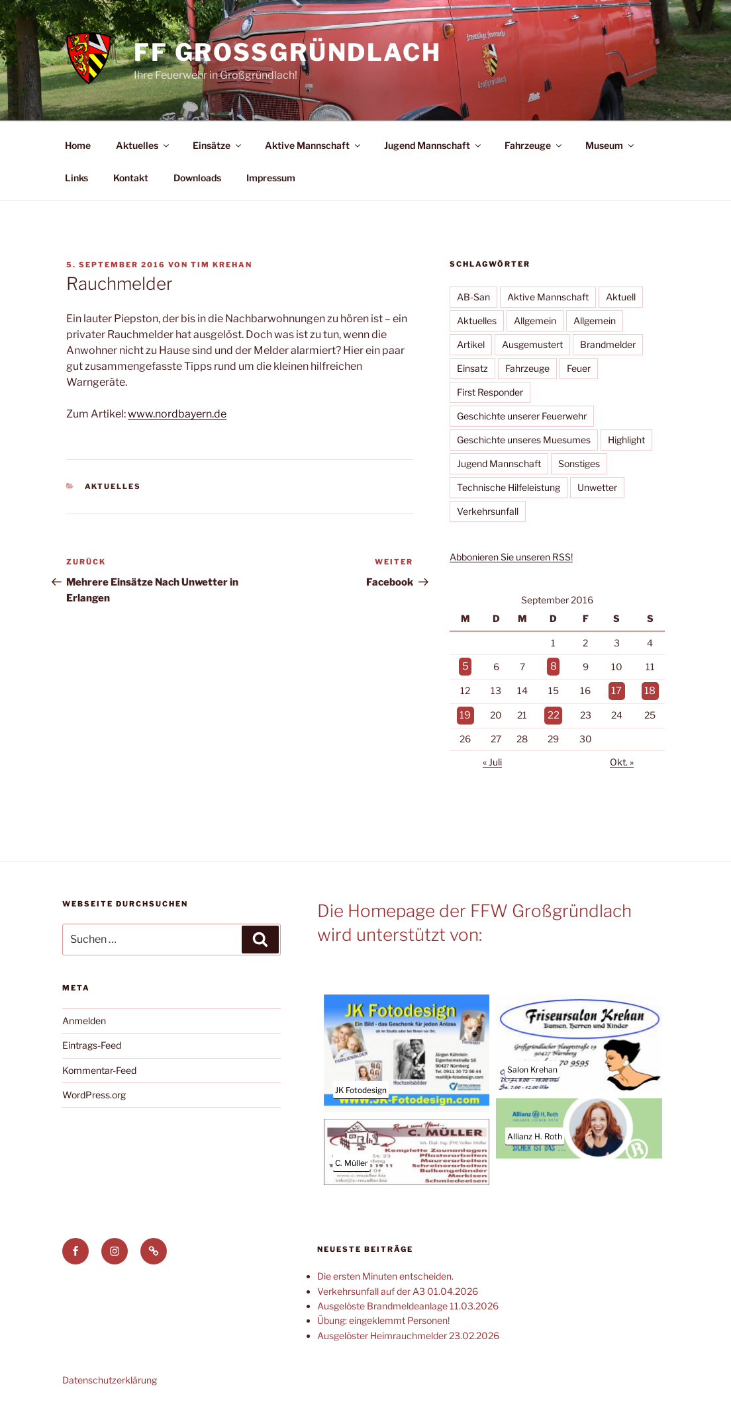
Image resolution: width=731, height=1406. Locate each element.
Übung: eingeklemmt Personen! (383, 1315)
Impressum (270, 177)
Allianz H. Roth (534, 1132)
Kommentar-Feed (99, 1065)
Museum (610, 145)
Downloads (197, 177)
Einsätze (218, 145)
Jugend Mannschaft (433, 145)
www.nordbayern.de (177, 414)
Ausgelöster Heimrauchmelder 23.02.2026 (408, 1331)
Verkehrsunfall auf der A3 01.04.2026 (397, 1286)
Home (78, 145)
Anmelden (84, 1016)
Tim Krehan (221, 264)
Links (76, 177)
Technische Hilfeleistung (508, 487)
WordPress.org (94, 1090)
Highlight (626, 439)
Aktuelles (143, 145)
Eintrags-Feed (91, 1040)
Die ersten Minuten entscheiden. (385, 1271)
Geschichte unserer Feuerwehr (522, 415)
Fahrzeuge (534, 145)
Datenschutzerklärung (109, 1375)
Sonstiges (579, 463)
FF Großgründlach (288, 52)
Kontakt (130, 177)
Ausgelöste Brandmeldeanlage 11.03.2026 (408, 1301)
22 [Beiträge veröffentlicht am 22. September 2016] (554, 711)
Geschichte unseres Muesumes (524, 439)
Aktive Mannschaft (313, 145)
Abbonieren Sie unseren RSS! (511, 556)
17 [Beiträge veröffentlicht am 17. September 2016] (617, 688)
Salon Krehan (532, 1065)
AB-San (473, 296)
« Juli (492, 757)
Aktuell (621, 296)
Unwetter (597, 487)
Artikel (471, 344)
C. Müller (351, 1158)
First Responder (490, 392)
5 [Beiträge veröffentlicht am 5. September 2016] (465, 665)
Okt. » (622, 757)
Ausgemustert (532, 344)
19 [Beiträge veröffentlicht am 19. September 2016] (465, 711)
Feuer (579, 368)
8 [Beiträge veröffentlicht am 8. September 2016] (554, 665)
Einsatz (472, 368)
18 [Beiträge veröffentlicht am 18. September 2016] (650, 688)
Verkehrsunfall (487, 511)
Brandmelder (608, 344)
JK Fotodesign (361, 1085)
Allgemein (535, 320)
